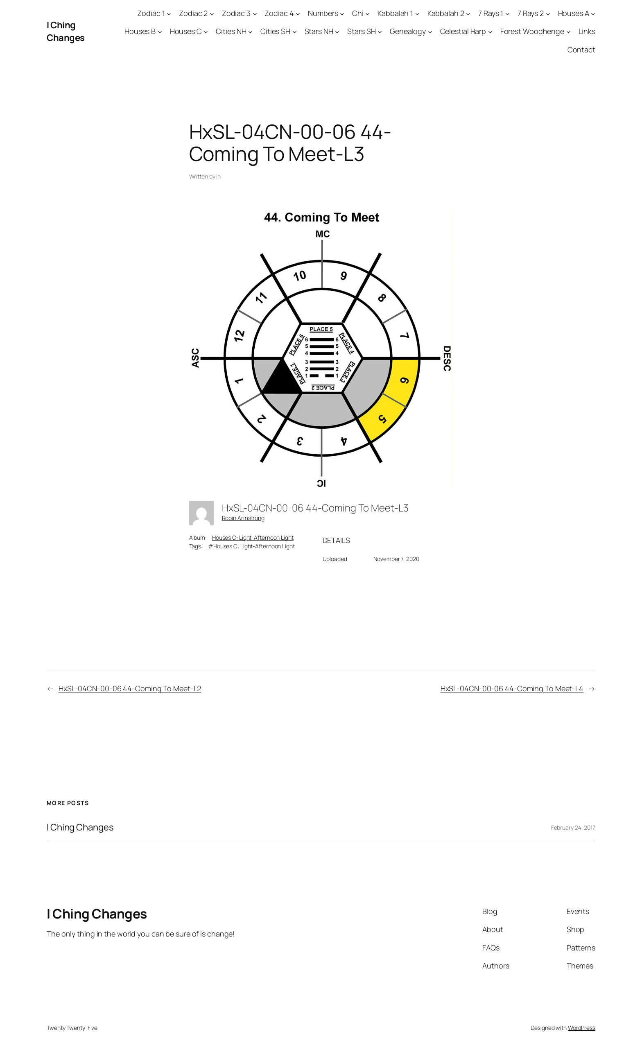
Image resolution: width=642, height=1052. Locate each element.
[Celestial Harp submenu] (490, 31)
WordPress (581, 1028)
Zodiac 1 (151, 13)
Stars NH (319, 31)
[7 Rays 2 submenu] (548, 13)
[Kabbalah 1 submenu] (417, 13)
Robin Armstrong (243, 518)
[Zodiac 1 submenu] (169, 13)
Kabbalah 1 (395, 13)
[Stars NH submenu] (337, 31)
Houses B (140, 31)
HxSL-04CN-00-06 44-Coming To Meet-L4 (512, 688)
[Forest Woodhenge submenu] (568, 31)
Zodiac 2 (193, 13)
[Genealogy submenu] (430, 31)
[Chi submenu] (367, 13)
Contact (581, 49)
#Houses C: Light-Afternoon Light (251, 546)
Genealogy (408, 31)
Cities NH (231, 31)
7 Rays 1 (490, 13)
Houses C (186, 31)
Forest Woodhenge (532, 31)
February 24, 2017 (573, 827)
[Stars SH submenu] (380, 31)
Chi (358, 13)
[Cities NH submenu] (250, 31)
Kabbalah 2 (445, 13)
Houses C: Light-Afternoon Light (253, 537)
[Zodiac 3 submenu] (255, 13)
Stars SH (361, 31)
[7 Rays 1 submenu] (507, 13)
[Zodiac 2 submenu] (212, 13)
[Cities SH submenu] (294, 31)
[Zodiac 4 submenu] (298, 13)
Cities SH (275, 31)
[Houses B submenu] (160, 31)
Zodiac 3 (236, 13)
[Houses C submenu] (205, 31)
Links (587, 31)
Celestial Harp (463, 31)
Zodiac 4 (279, 13)
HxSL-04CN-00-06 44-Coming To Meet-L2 (130, 688)
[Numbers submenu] (342, 13)
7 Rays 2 (531, 13)
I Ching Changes (66, 31)
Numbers (323, 13)
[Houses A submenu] (593, 13)
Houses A (573, 13)
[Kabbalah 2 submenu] (468, 13)
